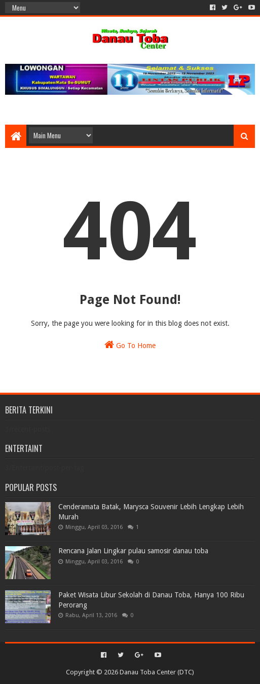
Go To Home (130, 344)
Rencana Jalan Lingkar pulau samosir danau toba (133, 551)
